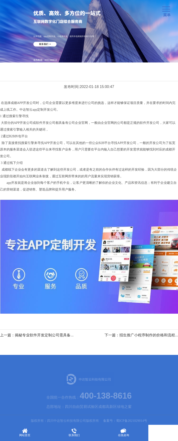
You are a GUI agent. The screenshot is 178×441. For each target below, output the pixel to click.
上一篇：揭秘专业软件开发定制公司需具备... (36, 335)
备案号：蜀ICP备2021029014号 (125, 422)
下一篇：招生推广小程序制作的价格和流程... (141, 335)
